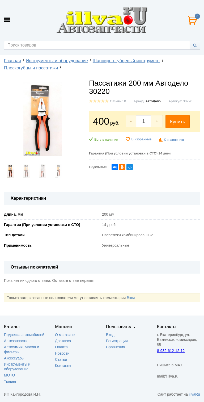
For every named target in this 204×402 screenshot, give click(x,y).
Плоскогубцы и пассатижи (31, 67)
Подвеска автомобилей (24, 335)
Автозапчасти (15, 341)
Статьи (61, 359)
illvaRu (194, 394)
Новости (62, 353)
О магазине (65, 335)
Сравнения (115, 347)
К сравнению (174, 140)
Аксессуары (14, 358)
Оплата (61, 347)
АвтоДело (153, 101)
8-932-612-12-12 (171, 351)
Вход (131, 298)
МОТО (9, 375)
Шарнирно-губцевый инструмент (126, 60)
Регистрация (117, 341)
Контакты (63, 365)
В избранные (141, 139)
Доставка (63, 341)
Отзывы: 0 (118, 101)
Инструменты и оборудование (57, 60)
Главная (12, 60)
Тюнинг (10, 381)
